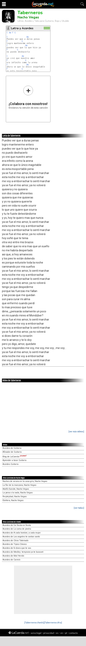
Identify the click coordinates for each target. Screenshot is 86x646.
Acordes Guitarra (10, 464)
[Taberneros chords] (34, 622)
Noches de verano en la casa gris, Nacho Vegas (25, 481)
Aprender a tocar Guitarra (14, 460)
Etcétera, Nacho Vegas (13, 500)
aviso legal (36, 633)
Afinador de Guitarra (12, 452)
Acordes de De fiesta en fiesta (17, 525)
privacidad (48, 633)
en (61, 633)
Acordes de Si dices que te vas (17, 548)
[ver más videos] (76, 431)
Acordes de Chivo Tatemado (15, 540)
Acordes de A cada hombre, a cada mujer (22, 532)
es (57, 633)
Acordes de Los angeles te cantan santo (21, 536)
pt (66, 633)
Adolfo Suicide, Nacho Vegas (16, 489)
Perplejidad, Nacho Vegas (15, 496)
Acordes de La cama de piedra (17, 529)
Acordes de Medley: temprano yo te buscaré (23, 552)
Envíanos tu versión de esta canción (28, 97)
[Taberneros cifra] (53, 622)
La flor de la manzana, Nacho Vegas (19, 485)
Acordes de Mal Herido (13, 556)
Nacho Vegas (28, 17)
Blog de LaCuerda (15, 456)
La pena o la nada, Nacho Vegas (18, 492)
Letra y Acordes (22, 28)
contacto (73, 633)
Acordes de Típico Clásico (15, 544)
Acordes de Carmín (11, 559)
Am (10, 32)
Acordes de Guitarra (12, 448)
